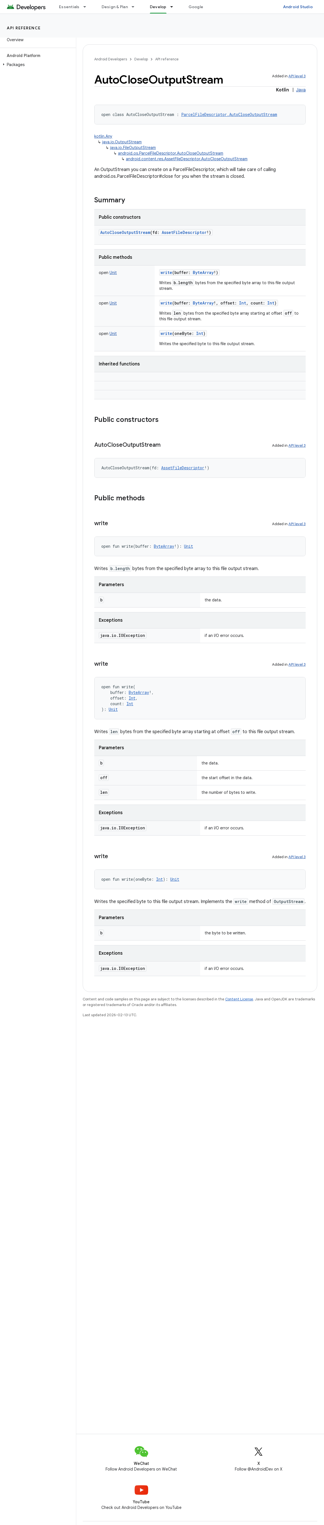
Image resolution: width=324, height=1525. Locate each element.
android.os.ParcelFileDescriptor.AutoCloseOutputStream (170, 153)
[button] (37, 64)
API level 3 (297, 76)
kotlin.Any (103, 136)
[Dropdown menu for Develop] (174, 7)
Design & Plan (115, 6)
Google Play (200, 6)
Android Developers (110, 59)
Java (301, 90)
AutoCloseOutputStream (125, 232)
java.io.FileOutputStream (133, 147)
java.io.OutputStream (122, 141)
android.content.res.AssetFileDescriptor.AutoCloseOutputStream (187, 158)
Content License (239, 999)
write (166, 272)
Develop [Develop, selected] (158, 6)
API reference (24, 27)
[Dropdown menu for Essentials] (87, 7)
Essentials (69, 6)
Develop (141, 59)
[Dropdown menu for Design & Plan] (135, 7)
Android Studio (298, 6)
